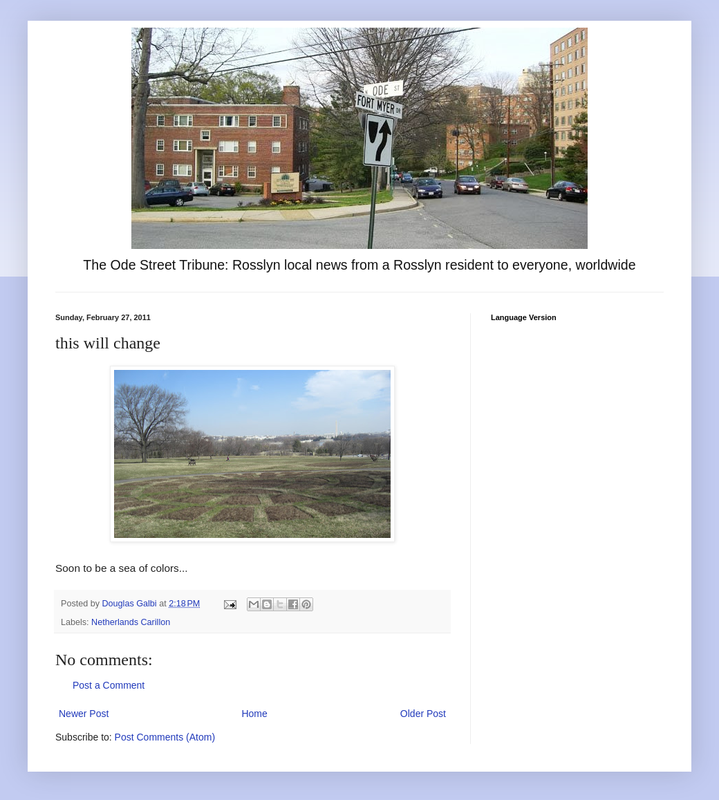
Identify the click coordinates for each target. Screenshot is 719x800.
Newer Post (84, 713)
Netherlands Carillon (130, 622)
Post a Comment (108, 685)
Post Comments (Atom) (165, 737)
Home (254, 713)
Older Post (423, 713)
